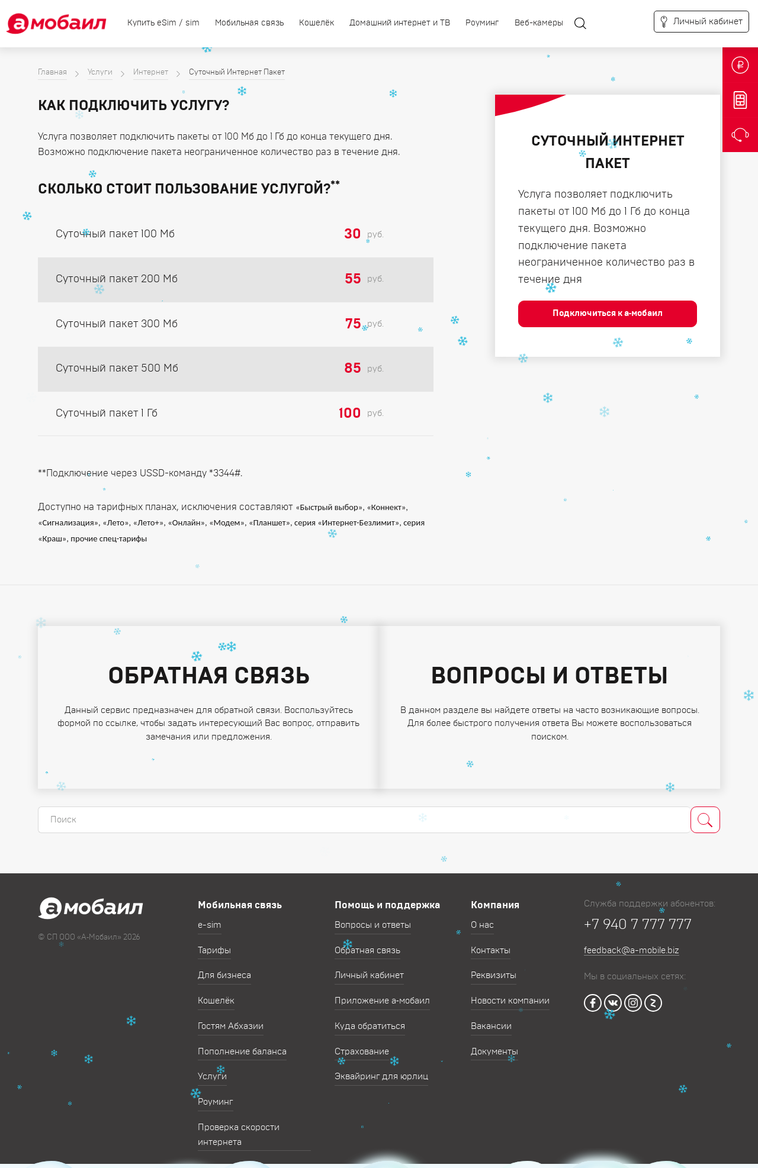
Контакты (490, 941)
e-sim (209, 915)
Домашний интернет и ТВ (399, 23)
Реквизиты (493, 966)
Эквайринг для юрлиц (381, 1067)
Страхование (362, 1042)
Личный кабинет (369, 966)
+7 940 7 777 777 (638, 915)
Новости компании (510, 992)
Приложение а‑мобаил (382, 992)
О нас (482, 915)
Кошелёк (316, 23)
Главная (52, 72)
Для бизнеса (224, 966)
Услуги (100, 72)
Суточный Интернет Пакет (237, 72)
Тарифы (214, 941)
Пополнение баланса (242, 1042)
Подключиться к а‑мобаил (608, 313)
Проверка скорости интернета (239, 1125)
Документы (494, 1042)
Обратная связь (367, 941)
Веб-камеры (539, 23)
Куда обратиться (370, 1016)
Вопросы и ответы (373, 915)
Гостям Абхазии (231, 1016)
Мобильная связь (249, 23)
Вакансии (491, 1016)
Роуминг (482, 23)
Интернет (150, 72)
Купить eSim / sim (163, 23)
